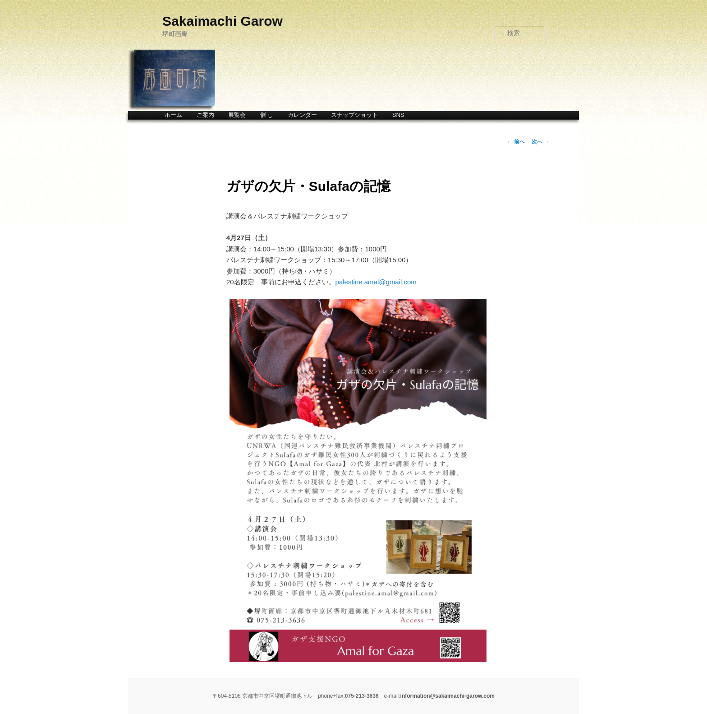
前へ (515, 142)
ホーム (173, 114)
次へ (540, 142)
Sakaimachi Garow (222, 21)
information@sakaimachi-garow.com (447, 696)
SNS (398, 114)
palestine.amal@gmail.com (376, 282)
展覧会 (237, 114)
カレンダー (302, 114)
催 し (267, 114)
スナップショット (354, 114)
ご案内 (205, 114)
